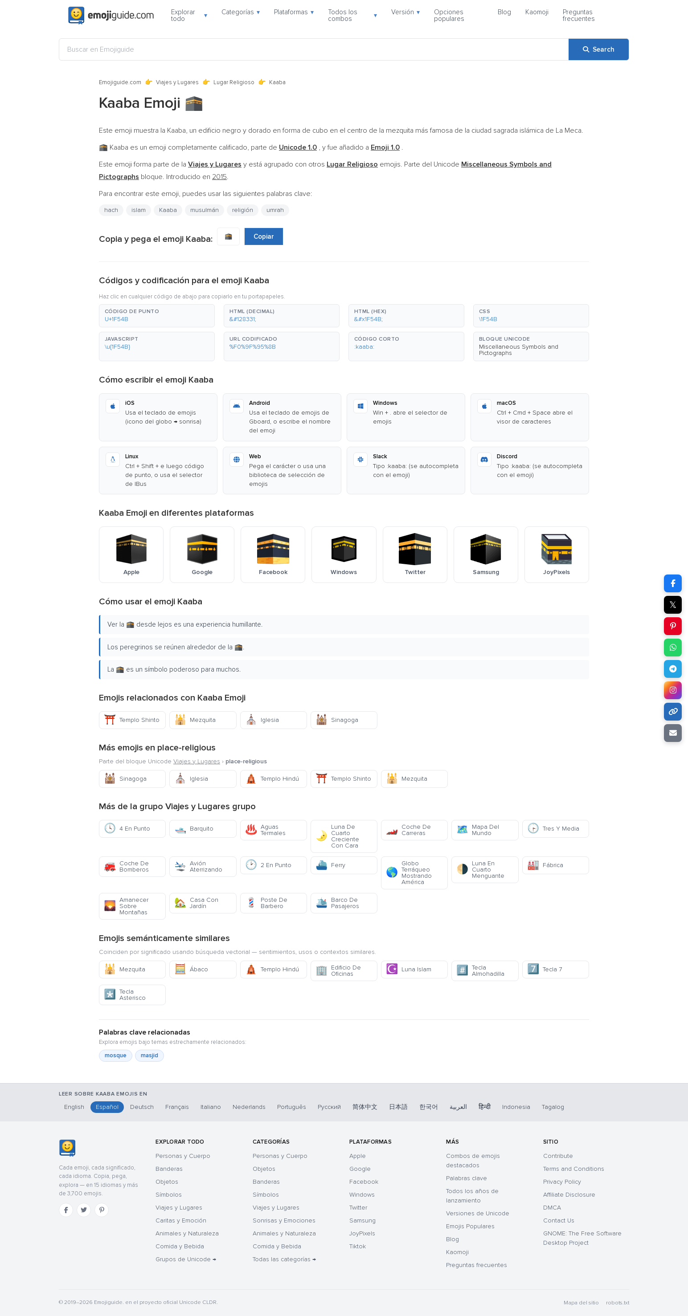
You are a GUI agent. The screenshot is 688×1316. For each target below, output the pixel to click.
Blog (504, 12)
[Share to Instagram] (673, 690)
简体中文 (364, 1107)
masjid (149, 1055)
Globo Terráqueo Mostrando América (409, 873)
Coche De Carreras (408, 830)
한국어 (428, 1107)
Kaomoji (537, 12)
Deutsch (142, 1107)
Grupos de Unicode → (186, 1259)
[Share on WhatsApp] (673, 647)
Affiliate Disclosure (569, 1194)
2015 (219, 176)
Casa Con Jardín (196, 903)
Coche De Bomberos (126, 866)
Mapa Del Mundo (477, 830)
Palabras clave (466, 1178)
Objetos (167, 1182)
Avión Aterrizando (198, 866)
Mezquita (195, 720)
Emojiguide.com (120, 82)
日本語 (398, 1107)
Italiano (211, 1107)
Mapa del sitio (581, 1303)
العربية (458, 1107)
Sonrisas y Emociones (284, 1220)
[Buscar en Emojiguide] (314, 49)
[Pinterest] (101, 1210)
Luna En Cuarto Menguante (480, 870)
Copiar (264, 236)
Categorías (240, 12)
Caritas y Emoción (181, 1220)
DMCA (552, 1207)
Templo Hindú (272, 779)
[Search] (599, 49)
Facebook (363, 1182)
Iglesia (262, 720)
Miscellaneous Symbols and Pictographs (518, 350)
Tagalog (553, 1107)
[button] (157, 315)
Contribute (558, 1156)
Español (107, 1107)
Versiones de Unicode (477, 1213)
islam (138, 210)
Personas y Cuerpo (183, 1156)
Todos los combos (352, 15)
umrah (275, 210)
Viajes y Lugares (177, 82)
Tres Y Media (553, 829)
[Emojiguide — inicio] (67, 1148)
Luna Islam (408, 969)
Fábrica (545, 865)
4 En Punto (127, 829)
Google (360, 1169)
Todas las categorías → (284, 1259)
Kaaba (168, 210)
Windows (362, 1194)
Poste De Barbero (266, 903)
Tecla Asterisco (125, 995)
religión (242, 210)
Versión (405, 12)
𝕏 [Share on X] (672, 605)
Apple (357, 1156)
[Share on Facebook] (673, 583)
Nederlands (249, 1107)
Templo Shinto (132, 720)
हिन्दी (485, 1107)
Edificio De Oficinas (338, 971)
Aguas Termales (265, 830)
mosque (116, 1055)
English (74, 1107)
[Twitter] (84, 1210)
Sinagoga (336, 720)
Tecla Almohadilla (480, 971)
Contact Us (558, 1220)
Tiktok (357, 1246)
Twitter (358, 1207)
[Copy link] (673, 712)
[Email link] (673, 733)
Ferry (330, 865)
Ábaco (191, 969)
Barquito (193, 829)
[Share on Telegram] (673, 669)
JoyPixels (362, 1233)
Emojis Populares (470, 1226)
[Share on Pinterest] (673, 626)
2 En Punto (268, 865)
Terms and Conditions (573, 1169)
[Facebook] (66, 1210)
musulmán (204, 210)
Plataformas (294, 12)
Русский (329, 1107)
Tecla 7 (544, 969)
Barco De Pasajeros (337, 903)
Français (177, 1107)
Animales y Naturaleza (187, 1233)
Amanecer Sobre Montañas (126, 906)
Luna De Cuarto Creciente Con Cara (337, 836)
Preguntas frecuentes (579, 15)
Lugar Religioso (233, 82)
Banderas (169, 1169)
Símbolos (169, 1194)
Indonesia (516, 1107)
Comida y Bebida (180, 1246)
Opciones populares (449, 15)
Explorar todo (189, 15)
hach (111, 210)
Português (291, 1107)
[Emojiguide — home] (111, 15)
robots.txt (617, 1303)
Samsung (362, 1220)
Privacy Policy (562, 1182)
